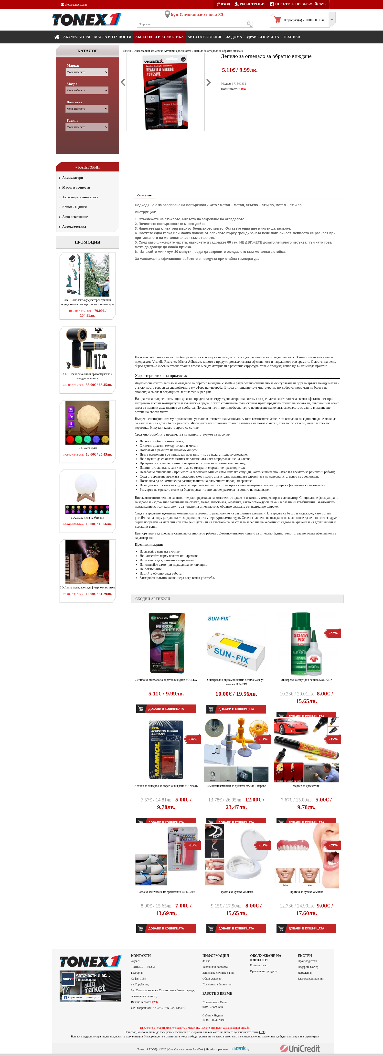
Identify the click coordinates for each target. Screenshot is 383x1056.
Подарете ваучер (308, 967)
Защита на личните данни (218, 972)
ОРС (262, 1032)
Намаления (305, 972)
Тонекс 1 (128, 51)
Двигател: (75, 102)
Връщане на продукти (263, 971)
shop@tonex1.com (74, 4)
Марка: (73, 65)
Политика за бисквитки (217, 984)
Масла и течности (74, 188)
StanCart (198, 1049)
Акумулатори (76, 37)
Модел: (73, 84)
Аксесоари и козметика (159, 37)
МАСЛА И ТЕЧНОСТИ (112, 37)
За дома (234, 37)
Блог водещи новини (310, 978)
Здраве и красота (262, 37)
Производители (307, 961)
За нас (206, 961)
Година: (73, 120)
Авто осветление (205, 37)
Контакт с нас (258, 965)
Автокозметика (72, 227)
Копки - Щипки (72, 207)
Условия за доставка (215, 967)
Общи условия (211, 978)
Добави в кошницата (166, 709)
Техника (291, 37)
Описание (144, 195)
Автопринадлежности (177, 51)
